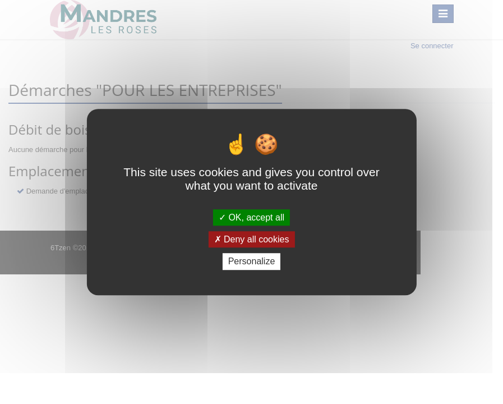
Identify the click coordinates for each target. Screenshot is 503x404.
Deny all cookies (251, 239)
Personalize (251, 262)
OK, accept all (251, 217)
